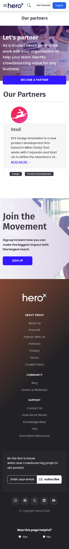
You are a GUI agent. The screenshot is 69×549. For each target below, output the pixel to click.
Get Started (43, 5)
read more (19, 162)
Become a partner (34, 80)
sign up (17, 260)
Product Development (39, 174)
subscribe (49, 479)
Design (16, 174)
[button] (5, 5)
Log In (59, 5)
